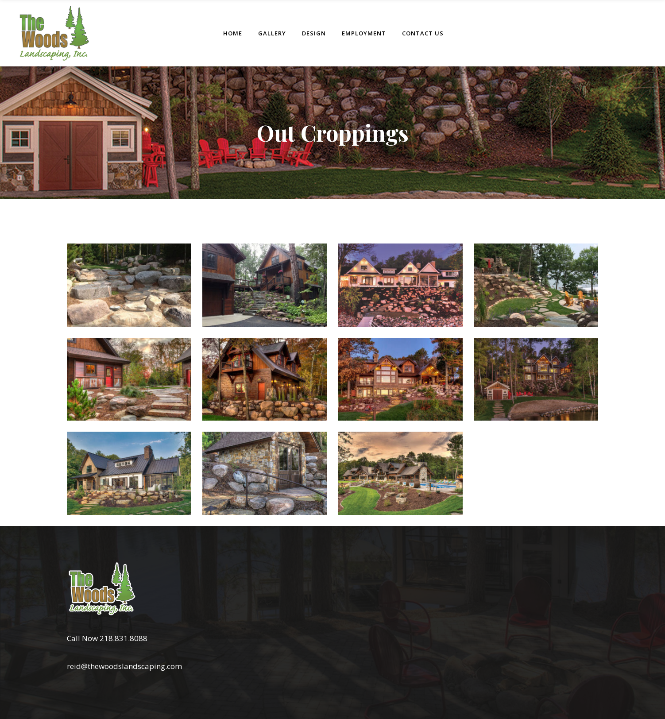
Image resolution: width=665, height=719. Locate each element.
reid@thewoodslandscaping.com (124, 666)
